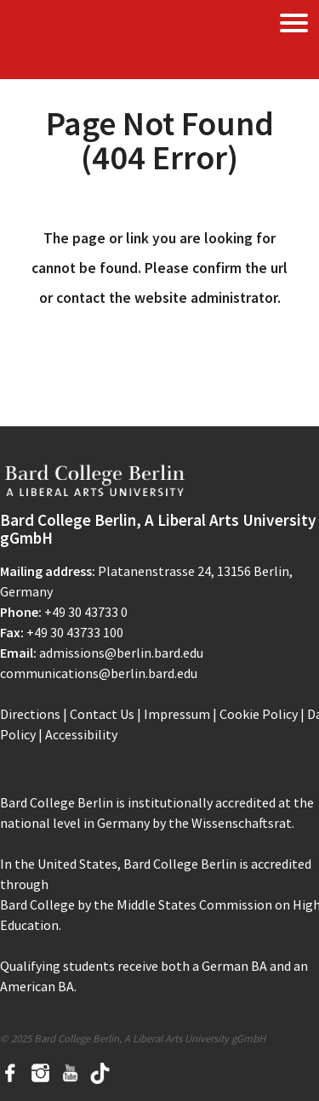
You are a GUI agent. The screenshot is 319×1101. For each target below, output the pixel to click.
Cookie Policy (258, 713)
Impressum (177, 713)
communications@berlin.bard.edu (98, 673)
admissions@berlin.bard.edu (121, 652)
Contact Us (102, 713)
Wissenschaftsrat (241, 822)
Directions (30, 713)
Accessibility (81, 734)
